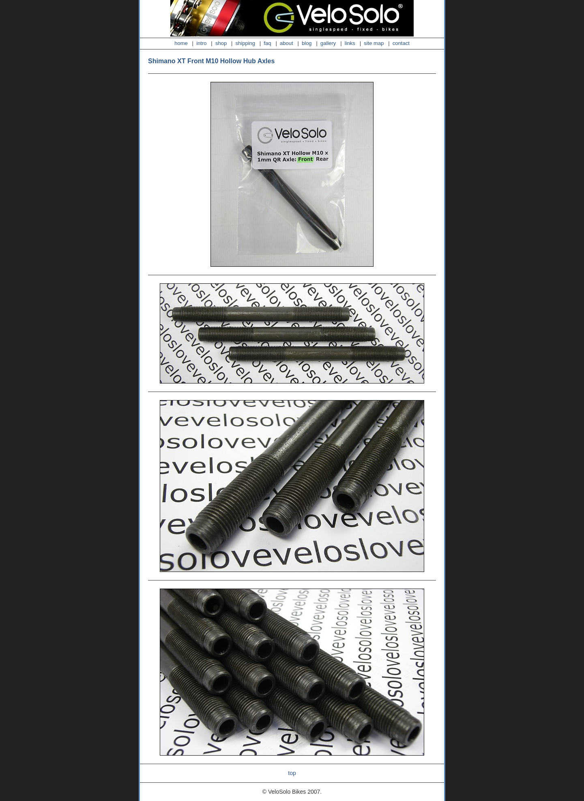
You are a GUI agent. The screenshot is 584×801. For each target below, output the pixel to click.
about (286, 43)
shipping (245, 43)
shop (221, 43)
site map (374, 43)
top (292, 773)
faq (267, 43)
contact (401, 43)
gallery (328, 43)
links (350, 43)
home (181, 43)
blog (307, 43)
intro (201, 43)
